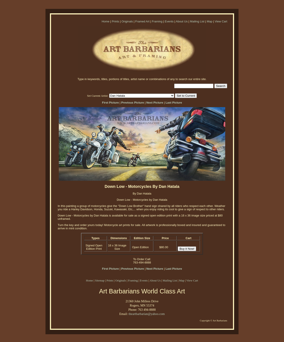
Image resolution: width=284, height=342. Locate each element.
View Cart (221, 21)
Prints (115, 21)
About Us (181, 21)
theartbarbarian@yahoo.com (146, 314)
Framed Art (142, 21)
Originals (127, 21)
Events (169, 21)
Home (105, 21)
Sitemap (100, 280)
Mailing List (197, 21)
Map (209, 21)
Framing (157, 21)
